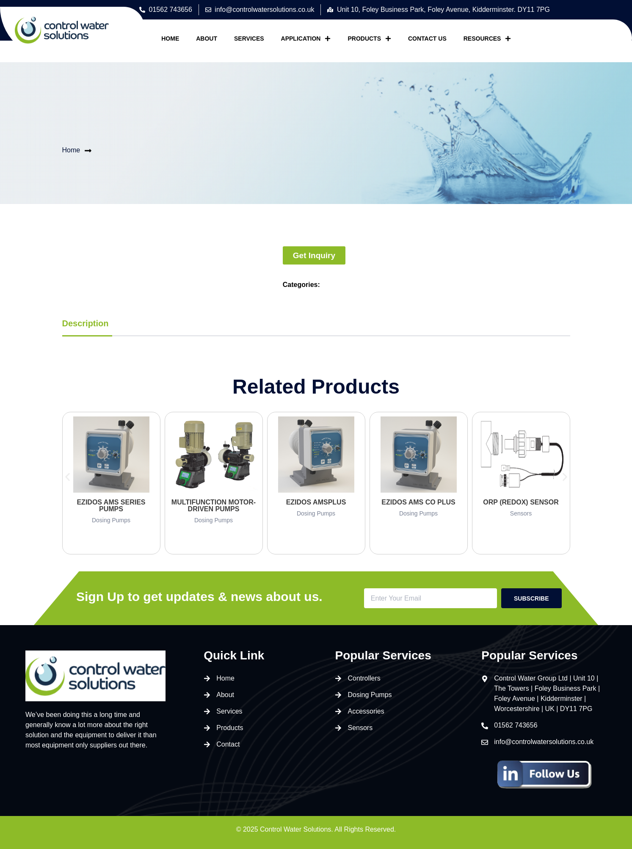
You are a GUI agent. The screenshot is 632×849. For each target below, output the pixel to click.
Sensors (521, 513)
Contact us (427, 38)
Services (249, 38)
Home (170, 38)
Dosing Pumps (111, 520)
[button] (67, 476)
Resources (487, 38)
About (206, 38)
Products (369, 38)
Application (306, 38)
